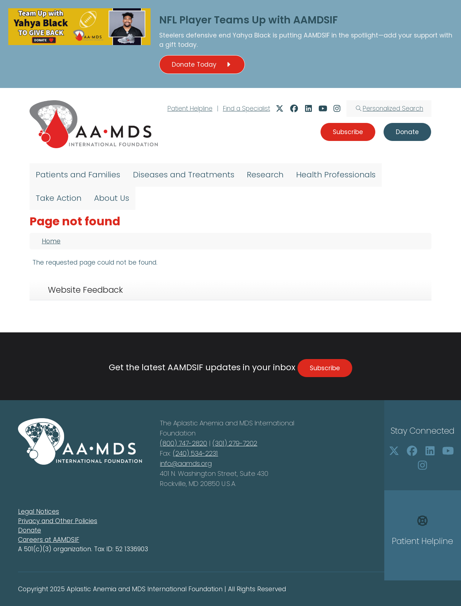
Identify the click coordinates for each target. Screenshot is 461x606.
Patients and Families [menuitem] (78, 174)
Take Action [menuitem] (58, 198)
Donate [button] (407, 132)
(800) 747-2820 (183, 443)
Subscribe (325, 368)
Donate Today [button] (202, 64)
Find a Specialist (246, 108)
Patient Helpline (189, 108)
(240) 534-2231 (195, 453)
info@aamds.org (186, 463)
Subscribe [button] (348, 132)
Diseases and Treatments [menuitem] (183, 174)
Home (51, 241)
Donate (29, 530)
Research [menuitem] (265, 174)
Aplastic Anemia (199, 423)
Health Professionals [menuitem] (336, 174)
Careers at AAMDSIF (48, 539)
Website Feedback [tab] (85, 290)
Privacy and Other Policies (57, 521)
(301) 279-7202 (234, 443)
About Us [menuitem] (111, 198)
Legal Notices (38, 511)
